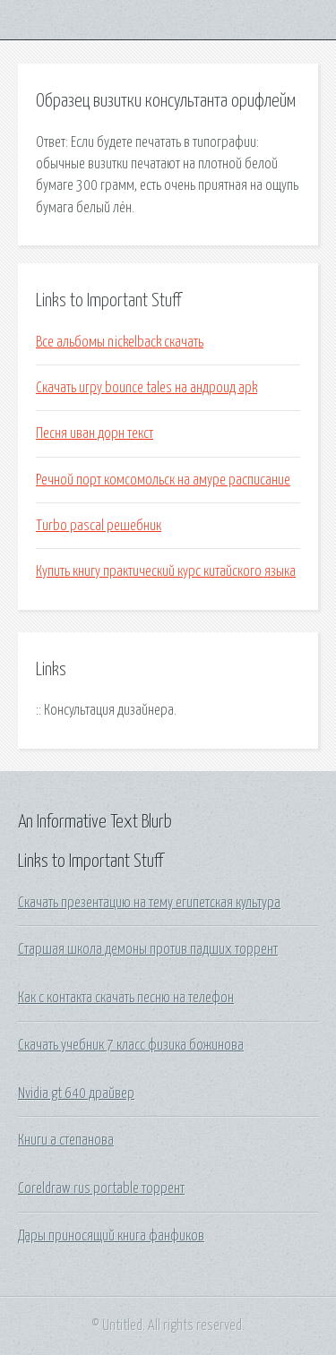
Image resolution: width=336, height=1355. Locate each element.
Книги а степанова (66, 1140)
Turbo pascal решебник (98, 526)
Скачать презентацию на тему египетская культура (149, 903)
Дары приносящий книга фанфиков (111, 1236)
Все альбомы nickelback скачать (119, 342)
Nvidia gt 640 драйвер (76, 1093)
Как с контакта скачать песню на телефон (126, 998)
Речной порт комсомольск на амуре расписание (163, 480)
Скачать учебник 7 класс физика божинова (131, 1045)
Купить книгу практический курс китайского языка (166, 571)
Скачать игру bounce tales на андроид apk (146, 388)
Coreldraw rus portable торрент (101, 1188)
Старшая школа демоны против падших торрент (148, 949)
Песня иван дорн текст (94, 433)
